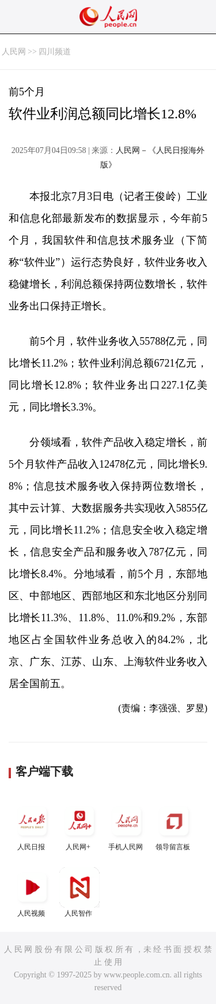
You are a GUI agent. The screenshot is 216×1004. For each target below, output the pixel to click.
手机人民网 (127, 826)
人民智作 (79, 892)
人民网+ (79, 826)
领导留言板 (174, 826)
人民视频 (32, 892)
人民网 (14, 51)
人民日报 (32, 826)
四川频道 (55, 51)
